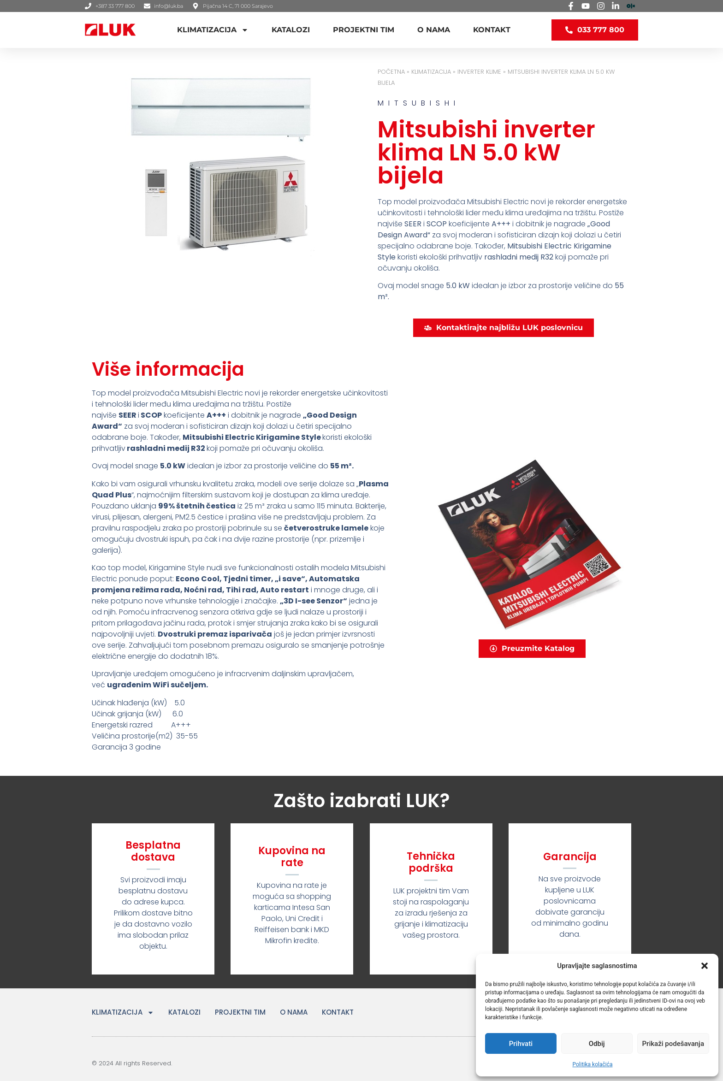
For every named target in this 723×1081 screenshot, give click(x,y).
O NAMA (433, 29)
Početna (391, 71)
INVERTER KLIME (479, 71)
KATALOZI (291, 29)
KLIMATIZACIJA (213, 30)
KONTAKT (491, 29)
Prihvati (521, 1044)
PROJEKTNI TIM (363, 29)
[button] (704, 965)
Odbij (597, 1044)
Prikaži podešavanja (673, 1044)
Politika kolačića (593, 1064)
